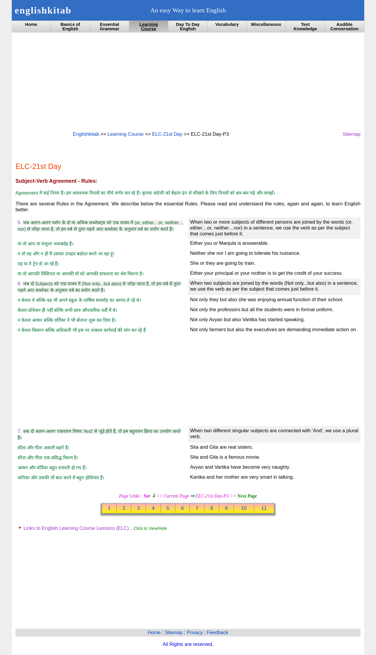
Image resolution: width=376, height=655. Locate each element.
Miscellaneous (266, 24)
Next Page (247, 495)
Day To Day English (187, 26)
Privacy (195, 632)
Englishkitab (86, 134)
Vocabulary (227, 24)
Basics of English (70, 26)
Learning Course (148, 26)
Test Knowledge (305, 26)
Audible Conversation (344, 26)
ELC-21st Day (167, 134)
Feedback (217, 632)
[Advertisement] (188, 81)
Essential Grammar (109, 26)
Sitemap (351, 134)
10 (244, 508)
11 (264, 508)
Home (31, 24)
